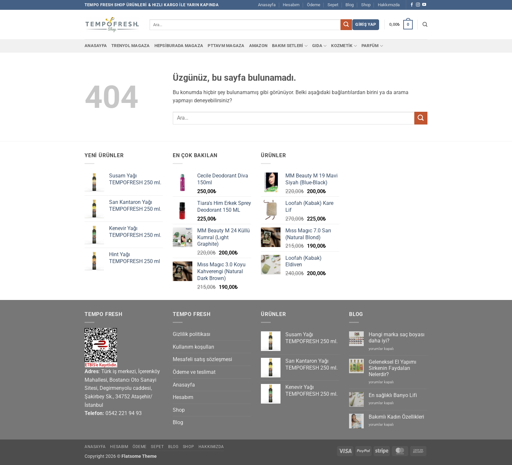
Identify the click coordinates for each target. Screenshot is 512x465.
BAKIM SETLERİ (290, 46)
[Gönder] (346, 24)
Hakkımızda (389, 4)
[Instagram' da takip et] (418, 5)
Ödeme (313, 4)
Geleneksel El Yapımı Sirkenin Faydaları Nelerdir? (392, 368)
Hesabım (291, 4)
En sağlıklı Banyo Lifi (393, 395)
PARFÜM (372, 46)
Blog (349, 4)
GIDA (319, 46)
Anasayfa (267, 4)
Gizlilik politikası (191, 334)
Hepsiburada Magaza (178, 45)
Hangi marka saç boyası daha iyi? (396, 337)
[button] (365, 24)
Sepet (333, 4)
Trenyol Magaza (130, 45)
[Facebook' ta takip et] (412, 5)
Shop (366, 4)
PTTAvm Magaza (226, 45)
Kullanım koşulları (193, 347)
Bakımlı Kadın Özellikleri (396, 417)
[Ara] (425, 24)
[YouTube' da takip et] (424, 5)
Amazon (258, 45)
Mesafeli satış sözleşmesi (202, 359)
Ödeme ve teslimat (194, 372)
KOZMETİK (344, 46)
